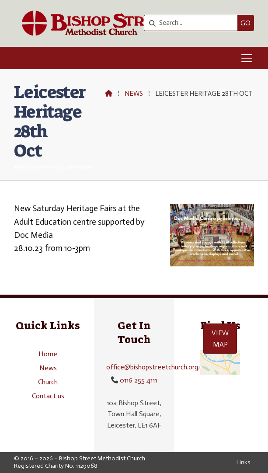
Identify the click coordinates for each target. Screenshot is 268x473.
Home (47, 354)
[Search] (193, 23)
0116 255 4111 (138, 380)
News (134, 93)
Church (48, 382)
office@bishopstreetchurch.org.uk (156, 367)
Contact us (48, 396)
